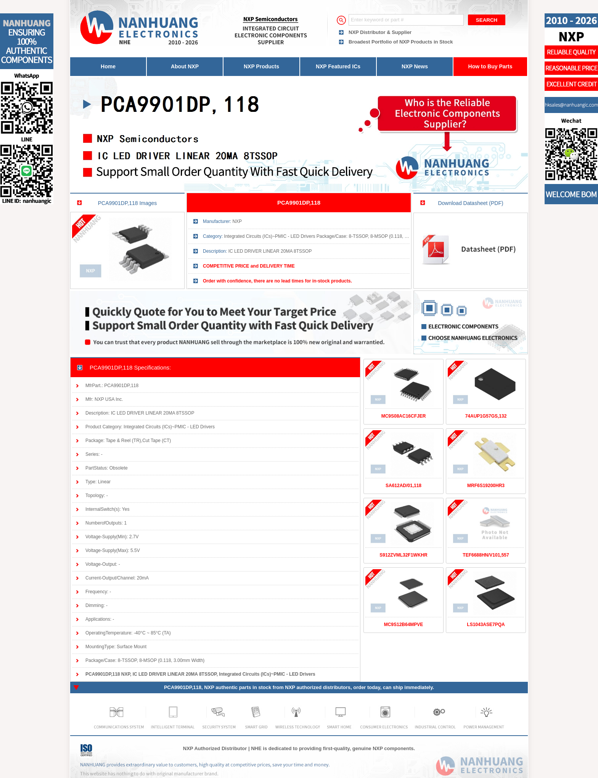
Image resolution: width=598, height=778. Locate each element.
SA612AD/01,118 (403, 485)
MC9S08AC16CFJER (403, 416)
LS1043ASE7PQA (486, 624)
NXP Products (261, 66)
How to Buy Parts (490, 66)
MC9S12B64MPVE (403, 624)
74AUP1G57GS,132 (486, 416)
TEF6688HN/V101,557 (486, 555)
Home (108, 66)
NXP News (415, 66)
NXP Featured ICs (338, 66)
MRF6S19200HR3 (486, 485)
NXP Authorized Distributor (215, 748)
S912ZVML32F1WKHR (403, 555)
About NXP (185, 66)
